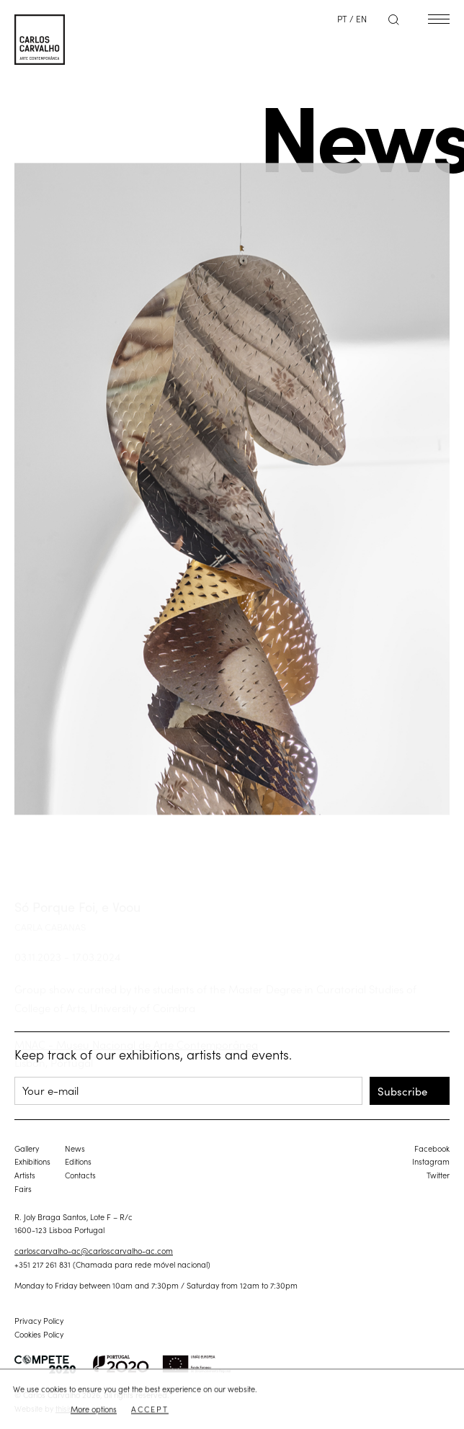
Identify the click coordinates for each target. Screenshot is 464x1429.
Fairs (23, 1188)
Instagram (431, 1161)
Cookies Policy (38, 1334)
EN (361, 18)
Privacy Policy (38, 1320)
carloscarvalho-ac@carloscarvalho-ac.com (93, 1250)
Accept (150, 1409)
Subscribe (402, 1090)
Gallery (26, 1148)
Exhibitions (32, 1161)
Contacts (80, 1175)
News (75, 1148)
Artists (24, 1175)
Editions (78, 1161)
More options (94, 1409)
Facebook (432, 1148)
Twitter (438, 1175)
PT (342, 18)
